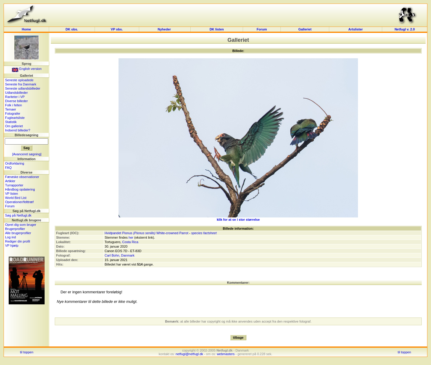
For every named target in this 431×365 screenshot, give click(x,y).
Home (26, 29)
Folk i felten (13, 105)
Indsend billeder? (17, 130)
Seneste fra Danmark (20, 84)
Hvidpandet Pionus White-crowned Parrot (146, 233)
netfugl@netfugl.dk (189, 354)
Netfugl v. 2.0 (404, 29)
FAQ (8, 167)
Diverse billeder (16, 101)
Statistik (11, 122)
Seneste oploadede (19, 80)
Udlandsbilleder (16, 92)
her (131, 237)
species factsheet (204, 233)
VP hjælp (11, 245)
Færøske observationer (22, 177)
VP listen (11, 193)
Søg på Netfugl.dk (18, 215)
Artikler (10, 181)
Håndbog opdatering (20, 189)
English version (27, 68)
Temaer (10, 109)
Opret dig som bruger (20, 224)
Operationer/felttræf (19, 202)
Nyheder (165, 29)
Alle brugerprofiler (18, 233)
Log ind (10, 237)
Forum (262, 29)
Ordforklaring (14, 163)
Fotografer (12, 113)
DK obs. (72, 29)
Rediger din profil (17, 241)
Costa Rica (130, 242)
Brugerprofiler (15, 229)
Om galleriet (14, 126)
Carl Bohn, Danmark (120, 255)
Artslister (355, 29)
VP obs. (117, 29)
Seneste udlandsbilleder (22, 88)
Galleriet (305, 29)
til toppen (27, 352)
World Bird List (15, 198)
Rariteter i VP (15, 97)
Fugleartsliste (15, 117)
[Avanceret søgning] (27, 154)
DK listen (217, 29)
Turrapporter (14, 185)
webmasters (225, 354)
